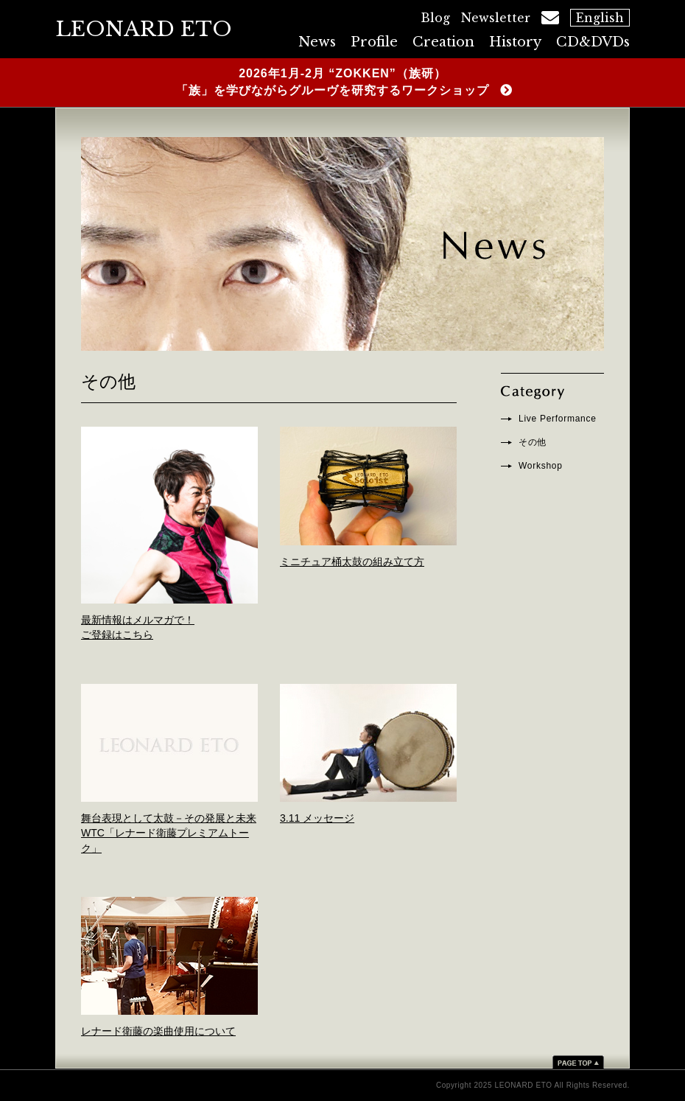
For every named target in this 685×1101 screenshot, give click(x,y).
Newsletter (495, 17)
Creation (443, 42)
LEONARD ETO (143, 29)
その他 (533, 442)
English (600, 17)
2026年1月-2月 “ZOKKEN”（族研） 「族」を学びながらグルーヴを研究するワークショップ (330, 82)
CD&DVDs (593, 42)
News (317, 42)
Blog (435, 17)
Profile (374, 42)
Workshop (541, 466)
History (515, 42)
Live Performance (558, 418)
